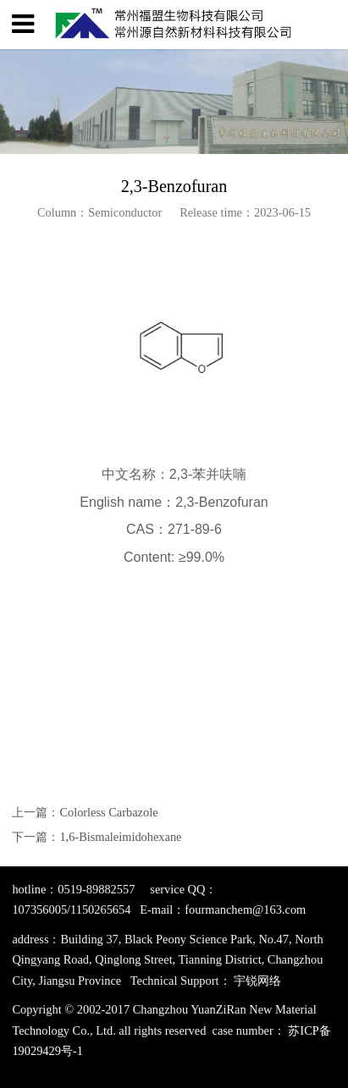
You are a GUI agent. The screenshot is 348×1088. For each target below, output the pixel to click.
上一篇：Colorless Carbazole (84, 812)
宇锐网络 (257, 980)
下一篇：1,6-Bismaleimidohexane (96, 836)
